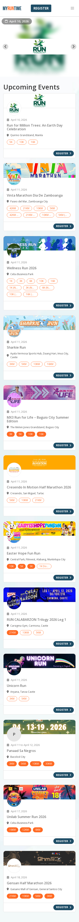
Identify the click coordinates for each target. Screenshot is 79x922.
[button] (72, 8)
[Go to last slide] (5, 47)
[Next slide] (73, 47)
